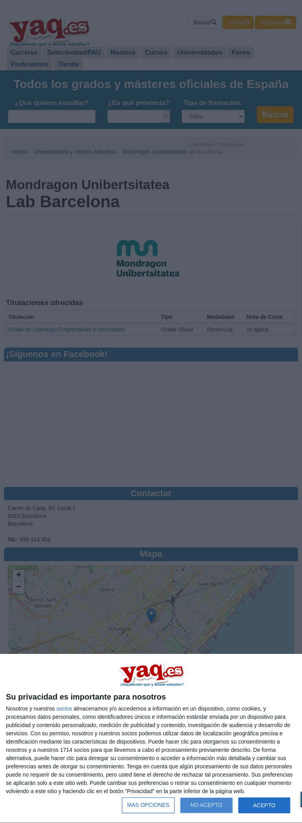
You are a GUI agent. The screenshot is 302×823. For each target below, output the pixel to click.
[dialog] (151, 738)
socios (64, 708)
